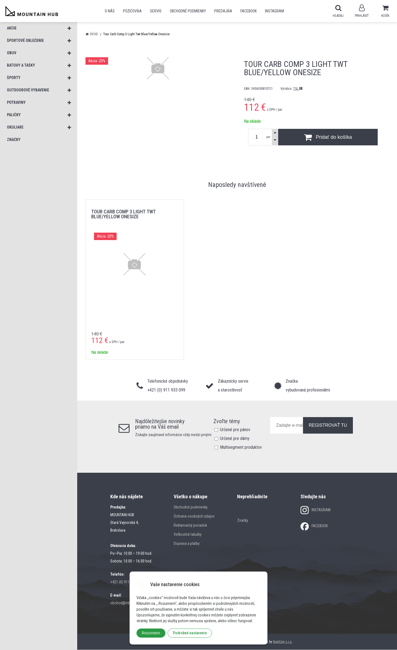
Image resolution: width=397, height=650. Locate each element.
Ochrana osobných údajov (194, 516)
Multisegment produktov (241, 447)
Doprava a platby (187, 544)
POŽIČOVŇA (132, 11)
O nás (110, 11)
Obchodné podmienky (188, 11)
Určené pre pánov (235, 430)
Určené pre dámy (235, 438)
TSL (297, 89)
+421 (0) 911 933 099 (126, 582)
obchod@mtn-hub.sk (126, 603)
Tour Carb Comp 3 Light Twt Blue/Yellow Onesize (123, 214)
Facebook (248, 11)
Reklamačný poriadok (190, 525)
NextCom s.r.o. (282, 642)
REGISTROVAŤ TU (328, 425)
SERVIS (156, 11)
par (268, 137)
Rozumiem (151, 633)
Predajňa (223, 11)
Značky (242, 520)
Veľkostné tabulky (188, 534)
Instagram (274, 11)
